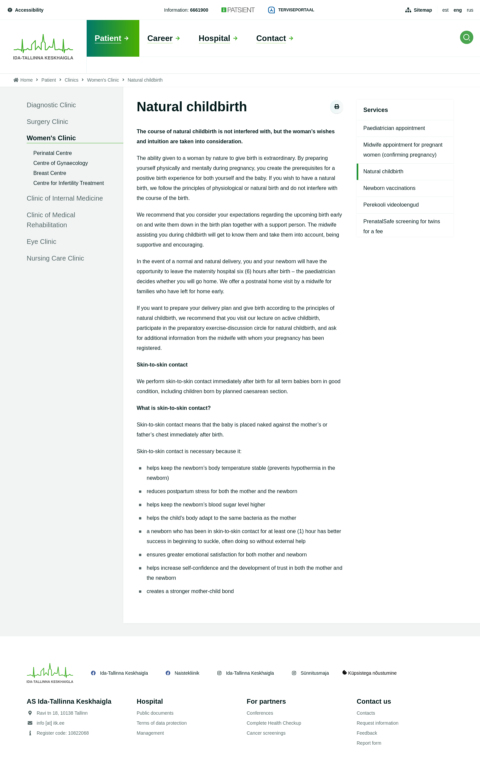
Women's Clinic (103, 80)
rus (470, 10)
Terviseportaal (291, 10)
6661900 (199, 10)
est (445, 10)
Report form (369, 743)
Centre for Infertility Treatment (68, 183)
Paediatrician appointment (394, 128)
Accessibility (25, 10)
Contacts (366, 713)
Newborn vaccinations (389, 188)
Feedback (367, 733)
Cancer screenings (266, 733)
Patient (48, 80)
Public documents (155, 713)
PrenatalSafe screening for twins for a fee (401, 226)
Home (26, 80)
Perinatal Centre (52, 153)
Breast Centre (49, 173)
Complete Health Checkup (274, 723)
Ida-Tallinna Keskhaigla (124, 673)
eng (458, 10)
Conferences (260, 713)
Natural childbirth (383, 171)
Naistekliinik (187, 673)
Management (150, 733)
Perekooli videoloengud (391, 205)
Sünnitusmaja (315, 673)
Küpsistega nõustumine (369, 673)
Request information (377, 723)
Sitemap (423, 10)
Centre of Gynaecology (60, 163)
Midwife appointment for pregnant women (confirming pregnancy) (402, 150)
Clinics (71, 80)
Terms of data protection (162, 723)
